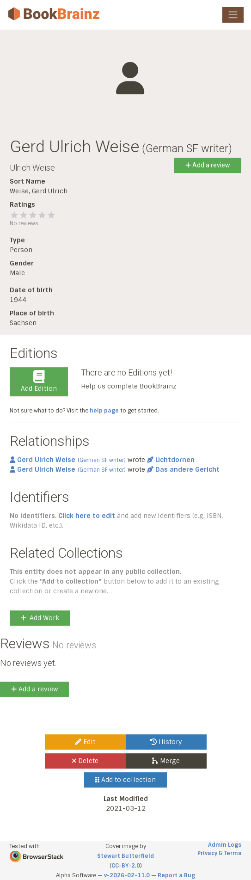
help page (104, 410)
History (166, 742)
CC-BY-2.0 (125, 865)
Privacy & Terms (219, 853)
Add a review (207, 165)
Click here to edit (86, 515)
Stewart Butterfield (125, 856)
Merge (165, 761)
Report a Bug (176, 875)
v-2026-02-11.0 (127, 875)
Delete (85, 761)
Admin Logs (224, 845)
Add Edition (39, 381)
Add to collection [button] (125, 779)
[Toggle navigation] (233, 15)
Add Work (40, 618)
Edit (85, 742)
